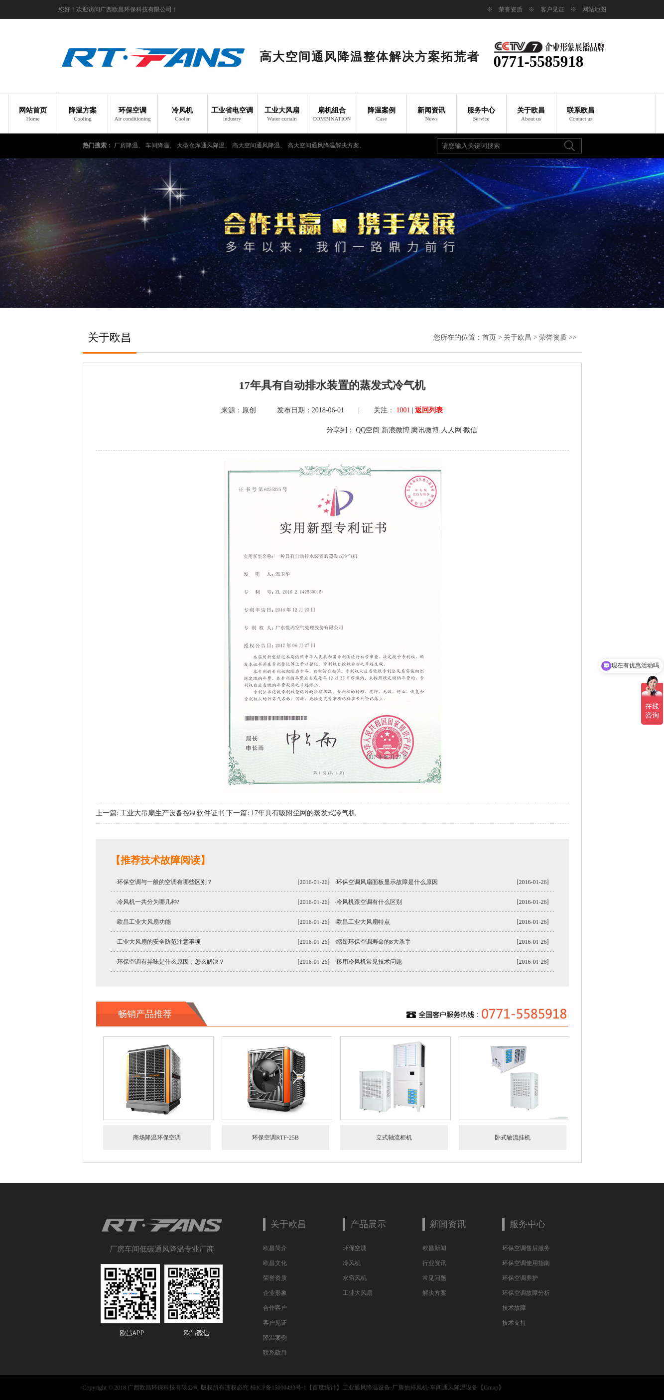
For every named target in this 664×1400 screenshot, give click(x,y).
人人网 (451, 430)
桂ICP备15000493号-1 (278, 1387)
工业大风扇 (282, 114)
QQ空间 (368, 430)
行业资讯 (434, 1263)
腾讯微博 (425, 430)
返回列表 (429, 410)
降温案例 (381, 114)
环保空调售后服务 (526, 1248)
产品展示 (368, 1224)
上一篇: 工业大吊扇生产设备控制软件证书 (160, 813)
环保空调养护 (520, 1277)
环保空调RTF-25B (275, 1137)
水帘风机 (355, 1277)
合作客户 (275, 1307)
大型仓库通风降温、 (204, 145)
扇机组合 (332, 114)
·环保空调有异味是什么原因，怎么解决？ (170, 961)
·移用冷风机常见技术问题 (368, 961)
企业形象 (275, 1292)
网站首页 (33, 114)
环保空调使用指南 (526, 1263)
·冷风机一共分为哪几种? (147, 901)
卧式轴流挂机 (513, 1137)
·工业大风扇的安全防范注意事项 (158, 941)
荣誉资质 (511, 9)
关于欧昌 (531, 114)
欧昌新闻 (434, 1248)
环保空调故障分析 (526, 1292)
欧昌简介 (275, 1248)
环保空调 (132, 114)
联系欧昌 (581, 114)
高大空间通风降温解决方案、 (326, 145)
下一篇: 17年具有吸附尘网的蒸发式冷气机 (290, 813)
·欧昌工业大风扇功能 (143, 921)
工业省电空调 (232, 114)
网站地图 (594, 9)
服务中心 (481, 114)
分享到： (340, 430)
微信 (470, 430)
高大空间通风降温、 (259, 145)
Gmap (491, 1387)
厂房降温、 (129, 145)
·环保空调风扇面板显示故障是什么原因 (386, 882)
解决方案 (434, 1292)
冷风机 (182, 114)
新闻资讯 (431, 114)
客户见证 (552, 9)
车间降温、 (161, 145)
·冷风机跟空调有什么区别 (368, 901)
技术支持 (514, 1322)
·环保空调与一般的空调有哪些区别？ (164, 882)
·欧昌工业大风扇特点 (362, 921)
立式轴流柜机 (394, 1137)
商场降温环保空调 (157, 1137)
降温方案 (83, 114)
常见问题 (434, 1277)
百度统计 (324, 1387)
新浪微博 (395, 430)
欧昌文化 (275, 1263)
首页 (489, 337)
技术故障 (514, 1307)
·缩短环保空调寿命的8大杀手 (373, 941)
